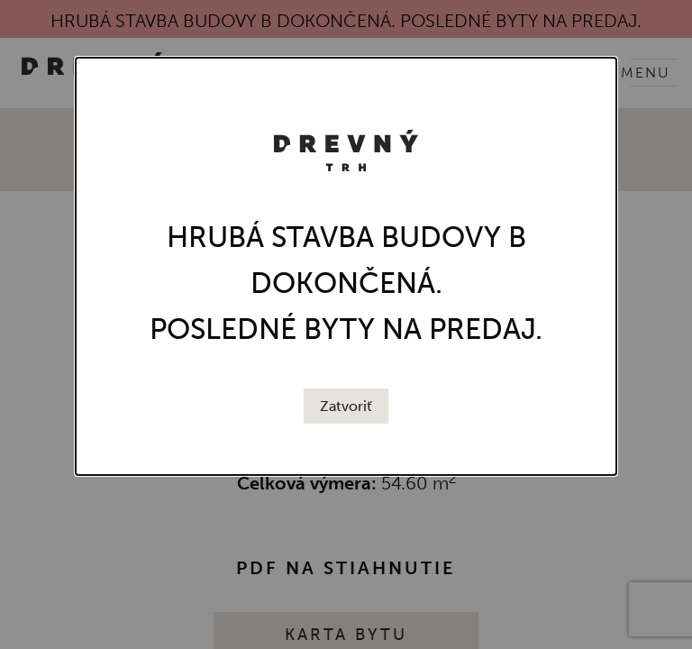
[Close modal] (346, 406)
